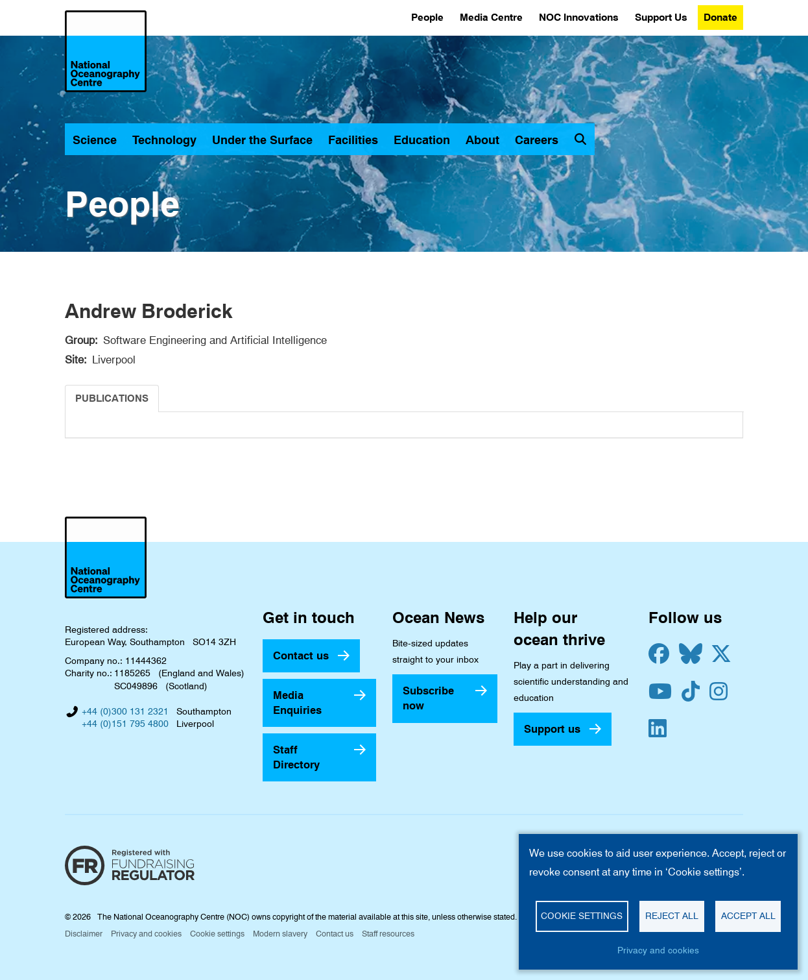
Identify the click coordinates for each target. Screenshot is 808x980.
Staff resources (388, 933)
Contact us (301, 655)
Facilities (353, 140)
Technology (164, 140)
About (482, 140)
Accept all (748, 916)
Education (422, 140)
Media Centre (491, 17)
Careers (536, 140)
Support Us (661, 17)
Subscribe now (428, 698)
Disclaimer (83, 933)
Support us (552, 728)
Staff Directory (296, 757)
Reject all (671, 916)
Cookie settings (217, 933)
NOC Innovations (579, 17)
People (427, 17)
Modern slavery (280, 933)
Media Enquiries (297, 703)
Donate (720, 17)
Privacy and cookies (146, 933)
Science (95, 140)
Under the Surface (262, 140)
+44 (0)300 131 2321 (125, 711)
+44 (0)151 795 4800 (125, 723)
